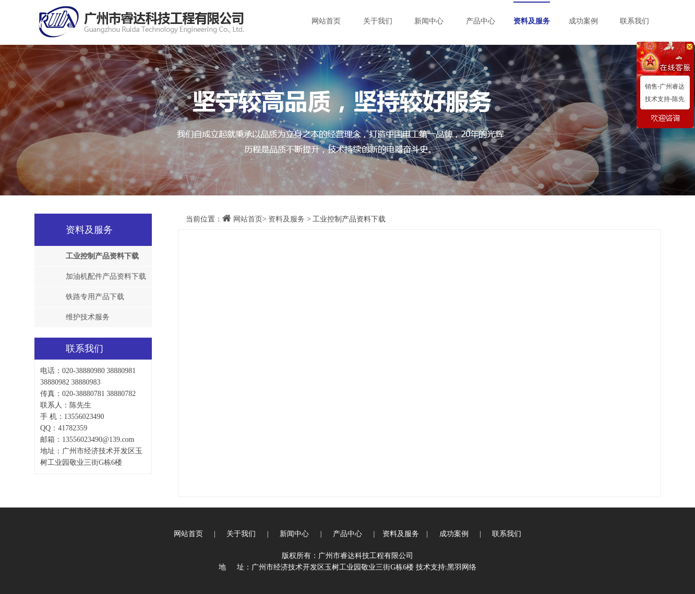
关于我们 (377, 21)
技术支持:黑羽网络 (446, 567)
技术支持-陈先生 (663, 100)
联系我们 (634, 21)
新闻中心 (429, 21)
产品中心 (480, 21)
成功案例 (583, 21)
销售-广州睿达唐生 (663, 88)
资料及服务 (531, 21)
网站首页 (326, 21)
